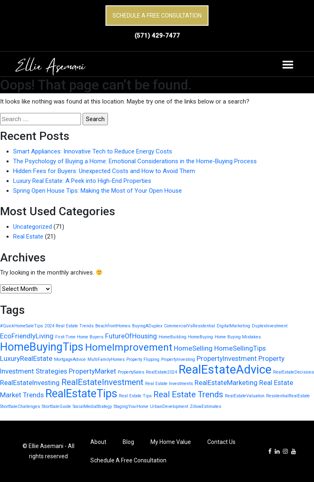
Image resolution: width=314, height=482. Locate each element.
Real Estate (28, 236)
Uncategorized (32, 226)
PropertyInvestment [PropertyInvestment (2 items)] (227, 358)
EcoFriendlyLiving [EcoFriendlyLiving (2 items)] (27, 336)
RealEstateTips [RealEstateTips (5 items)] (81, 393)
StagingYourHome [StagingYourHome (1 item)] (131, 406)
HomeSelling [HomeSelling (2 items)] (193, 348)
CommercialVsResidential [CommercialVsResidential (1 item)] (189, 326)
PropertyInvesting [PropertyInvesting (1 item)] (178, 359)
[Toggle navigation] (287, 64)
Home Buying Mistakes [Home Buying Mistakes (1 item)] (238, 337)
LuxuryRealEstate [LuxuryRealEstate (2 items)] (26, 358)
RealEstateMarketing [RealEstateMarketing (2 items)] (226, 382)
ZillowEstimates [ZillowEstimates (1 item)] (205, 406)
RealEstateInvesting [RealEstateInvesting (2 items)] (30, 382)
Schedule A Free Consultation (157, 15)
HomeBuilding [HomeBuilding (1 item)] (172, 337)
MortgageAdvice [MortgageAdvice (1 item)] (70, 359)
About (98, 442)
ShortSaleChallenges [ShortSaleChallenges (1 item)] (20, 406)
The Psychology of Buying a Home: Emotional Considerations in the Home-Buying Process (135, 161)
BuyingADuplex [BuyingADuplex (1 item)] (147, 326)
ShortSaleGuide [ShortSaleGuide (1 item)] (56, 406)
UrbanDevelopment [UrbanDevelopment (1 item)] (169, 406)
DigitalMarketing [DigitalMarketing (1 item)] (233, 326)
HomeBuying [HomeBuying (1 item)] (200, 337)
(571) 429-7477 (157, 35)
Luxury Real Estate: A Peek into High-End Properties (82, 181)
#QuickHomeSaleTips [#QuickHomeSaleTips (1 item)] (21, 326)
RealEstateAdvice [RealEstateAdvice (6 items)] (225, 369)
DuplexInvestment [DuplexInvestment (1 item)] (269, 326)
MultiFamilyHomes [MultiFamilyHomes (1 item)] (106, 359)
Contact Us (221, 442)
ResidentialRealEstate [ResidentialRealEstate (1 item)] (288, 396)
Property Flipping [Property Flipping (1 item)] (142, 359)
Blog (128, 442)
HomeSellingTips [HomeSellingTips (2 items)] (240, 348)
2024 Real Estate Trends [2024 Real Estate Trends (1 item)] (69, 326)
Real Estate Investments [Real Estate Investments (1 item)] (169, 383)
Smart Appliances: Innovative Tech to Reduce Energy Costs (92, 151)
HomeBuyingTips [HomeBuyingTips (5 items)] (41, 347)
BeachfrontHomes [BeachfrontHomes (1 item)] (112, 326)
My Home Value (170, 442)
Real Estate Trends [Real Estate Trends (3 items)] (188, 394)
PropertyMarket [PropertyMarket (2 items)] (92, 371)
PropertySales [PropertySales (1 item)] (131, 372)
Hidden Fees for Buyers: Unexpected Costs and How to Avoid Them (104, 171)
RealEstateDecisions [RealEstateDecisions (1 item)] (293, 372)
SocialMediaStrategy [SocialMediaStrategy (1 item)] (92, 406)
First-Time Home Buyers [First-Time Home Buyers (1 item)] (79, 337)
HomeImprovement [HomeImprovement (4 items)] (128, 347)
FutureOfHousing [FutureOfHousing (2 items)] (131, 336)
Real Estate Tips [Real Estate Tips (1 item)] (135, 396)
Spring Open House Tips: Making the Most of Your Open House (97, 190)
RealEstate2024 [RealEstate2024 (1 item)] (161, 372)
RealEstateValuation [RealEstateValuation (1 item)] (245, 396)
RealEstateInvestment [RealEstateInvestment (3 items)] (102, 382)
